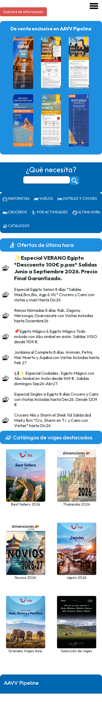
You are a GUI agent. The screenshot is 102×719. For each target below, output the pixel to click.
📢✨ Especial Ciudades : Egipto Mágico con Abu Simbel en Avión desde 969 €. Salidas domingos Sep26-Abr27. (54, 378)
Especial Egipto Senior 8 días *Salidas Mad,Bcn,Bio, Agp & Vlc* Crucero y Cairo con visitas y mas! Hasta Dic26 (54, 294)
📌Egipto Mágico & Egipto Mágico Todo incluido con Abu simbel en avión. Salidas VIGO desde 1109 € (55, 336)
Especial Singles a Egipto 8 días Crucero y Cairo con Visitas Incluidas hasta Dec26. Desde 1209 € (56, 399)
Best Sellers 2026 (25, 504)
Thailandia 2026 (76, 504)
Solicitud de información (23, 11)
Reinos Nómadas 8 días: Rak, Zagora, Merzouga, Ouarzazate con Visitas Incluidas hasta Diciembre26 (53, 315)
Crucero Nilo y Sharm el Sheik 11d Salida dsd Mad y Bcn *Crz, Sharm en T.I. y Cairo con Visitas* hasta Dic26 (52, 420)
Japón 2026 (76, 577)
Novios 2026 (25, 577)
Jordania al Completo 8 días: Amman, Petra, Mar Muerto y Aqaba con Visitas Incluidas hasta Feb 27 (56, 357)
